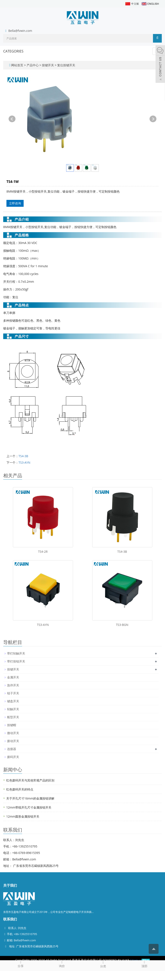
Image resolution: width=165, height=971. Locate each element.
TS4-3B (23, 456)
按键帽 (11, 725)
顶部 (144, 964)
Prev (12, 119)
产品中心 (33, 65)
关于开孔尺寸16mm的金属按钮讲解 (30, 798)
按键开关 (48, 65)
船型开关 (13, 717)
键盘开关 (13, 701)
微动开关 (13, 733)
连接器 (11, 749)
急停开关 (13, 685)
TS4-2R (43, 552)
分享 (20, 964)
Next (153, 119)
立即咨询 (15, 203)
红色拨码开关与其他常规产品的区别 (30, 780)
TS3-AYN (24, 462)
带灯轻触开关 (16, 653)
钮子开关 (13, 693)
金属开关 (13, 677)
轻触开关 (13, 709)
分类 (103, 964)
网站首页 (17, 65)
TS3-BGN (122, 625)
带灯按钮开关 (16, 661)
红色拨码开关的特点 (19, 789)
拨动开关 (13, 741)
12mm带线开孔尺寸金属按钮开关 (28, 807)
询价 (61, 964)
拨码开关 (13, 757)
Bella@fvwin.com (20, 31)
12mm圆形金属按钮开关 (22, 816)
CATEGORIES (13, 51)
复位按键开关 (66, 65)
